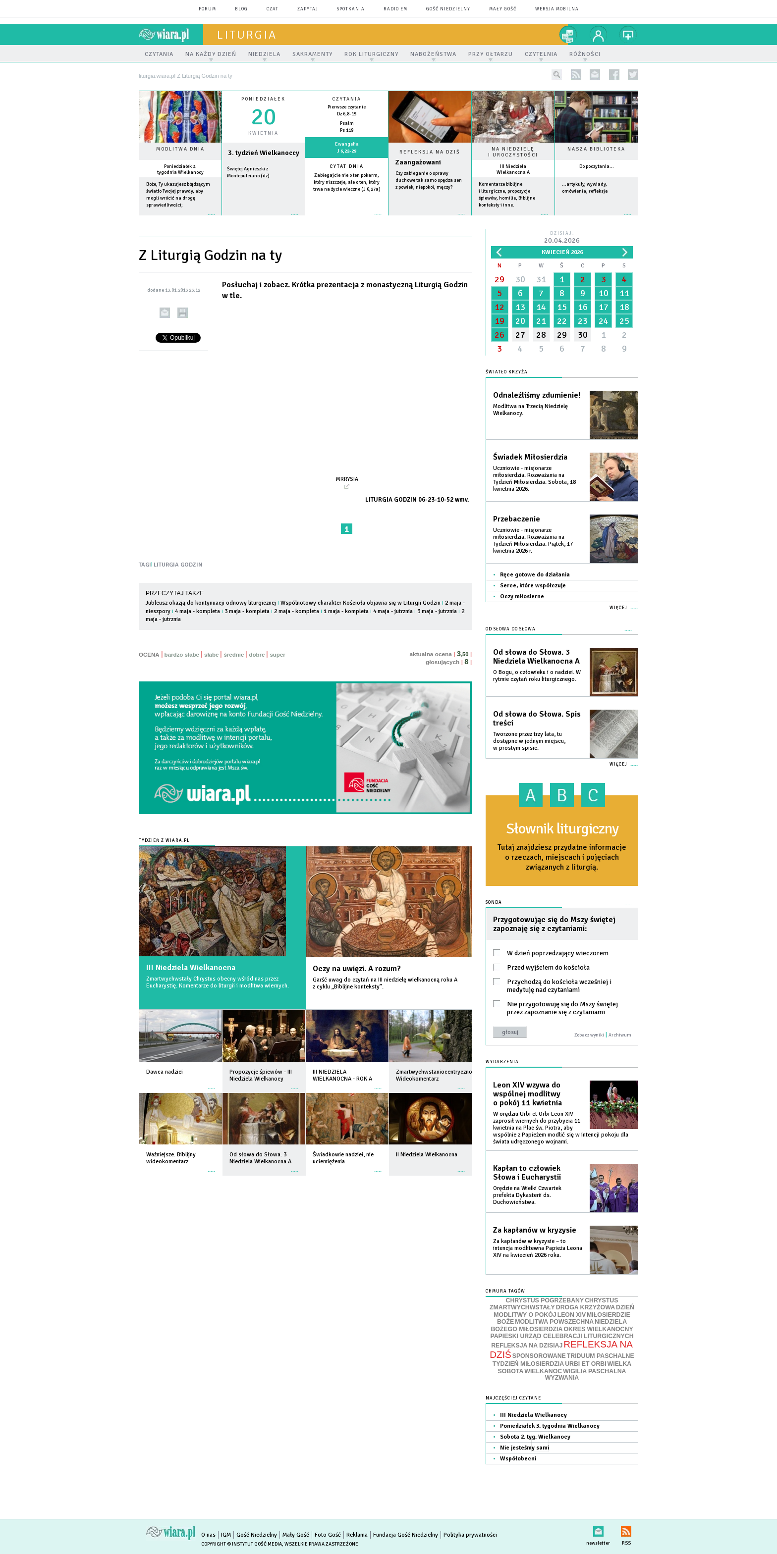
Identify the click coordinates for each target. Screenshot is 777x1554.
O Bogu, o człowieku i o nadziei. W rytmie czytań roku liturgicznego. (537, 676)
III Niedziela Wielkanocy (533, 1415)
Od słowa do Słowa (511, 629)
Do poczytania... (596, 166)
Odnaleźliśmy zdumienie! (536, 395)
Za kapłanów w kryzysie (534, 1230)
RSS (626, 1529)
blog (241, 9)
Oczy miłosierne (522, 596)
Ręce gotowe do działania (535, 574)
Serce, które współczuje (533, 585)
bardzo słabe (182, 655)
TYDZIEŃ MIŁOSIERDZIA (528, 1363)
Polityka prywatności (470, 1535)
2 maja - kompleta (296, 611)
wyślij (165, 313)
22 (562, 320)
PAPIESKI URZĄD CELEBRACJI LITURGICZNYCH (561, 1336)
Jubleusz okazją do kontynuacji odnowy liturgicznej (211, 603)
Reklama (357, 1535)
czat (272, 9)
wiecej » (263, 219)
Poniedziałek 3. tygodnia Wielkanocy (180, 169)
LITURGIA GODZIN (178, 565)
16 (583, 307)
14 (541, 307)
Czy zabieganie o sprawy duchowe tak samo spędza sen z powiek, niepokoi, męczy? (428, 180)
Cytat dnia (347, 166)
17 (604, 307)
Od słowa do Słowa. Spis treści (537, 718)
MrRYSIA (347, 478)
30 (520, 279)
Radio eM (395, 9)
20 (520, 320)
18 (624, 307)
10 (604, 293)
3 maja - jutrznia (437, 611)
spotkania (351, 9)
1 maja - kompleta (346, 611)
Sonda (494, 902)
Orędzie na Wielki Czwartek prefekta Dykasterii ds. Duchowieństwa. (527, 1195)
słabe (211, 655)
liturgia (247, 34)
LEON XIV (571, 1314)
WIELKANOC (543, 1371)
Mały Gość (502, 9)
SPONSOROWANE (539, 1355)
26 (499, 334)
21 (541, 320)
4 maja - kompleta (197, 611)
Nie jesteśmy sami (524, 1447)
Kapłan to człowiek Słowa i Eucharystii (527, 1173)
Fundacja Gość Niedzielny (405, 1535)
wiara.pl (171, 34)
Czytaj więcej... (429, 219)
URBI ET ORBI (585, 1363)
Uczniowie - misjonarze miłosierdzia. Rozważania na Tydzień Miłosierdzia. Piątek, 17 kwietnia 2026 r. (533, 540)
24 (604, 320)
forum (207, 9)
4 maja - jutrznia (393, 611)
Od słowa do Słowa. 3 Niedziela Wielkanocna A (536, 657)
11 (624, 293)
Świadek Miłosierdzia (530, 457)
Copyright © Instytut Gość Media (241, 1544)
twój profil (599, 35)
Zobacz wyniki (589, 1035)
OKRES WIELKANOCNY (598, 1329)
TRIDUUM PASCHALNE (600, 1355)
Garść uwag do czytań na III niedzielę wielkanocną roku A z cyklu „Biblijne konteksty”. (385, 983)
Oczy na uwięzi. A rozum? (357, 968)
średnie (233, 655)
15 (562, 307)
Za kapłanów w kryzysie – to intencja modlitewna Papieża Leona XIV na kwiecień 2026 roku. (537, 1248)
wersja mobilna (557, 9)
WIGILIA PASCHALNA (594, 1371)
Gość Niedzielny (448, 9)
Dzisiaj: (562, 238)
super (277, 655)
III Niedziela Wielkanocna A (513, 169)
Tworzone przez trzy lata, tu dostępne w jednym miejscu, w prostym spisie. (529, 741)
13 (520, 307)
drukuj (182, 313)
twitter (633, 74)
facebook (614, 74)
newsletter (595, 74)
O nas (208, 1535)
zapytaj (307, 9)
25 (624, 320)
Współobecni (518, 1458)
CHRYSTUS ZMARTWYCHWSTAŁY (554, 1304)
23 (583, 320)
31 (541, 279)
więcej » (180, 219)
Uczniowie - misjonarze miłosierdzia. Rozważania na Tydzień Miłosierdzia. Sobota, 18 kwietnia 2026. (534, 479)
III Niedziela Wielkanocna (190, 967)
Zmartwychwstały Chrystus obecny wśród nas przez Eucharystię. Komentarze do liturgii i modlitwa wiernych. (217, 982)
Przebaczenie (516, 519)
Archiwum (620, 1035)
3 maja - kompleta (247, 611)
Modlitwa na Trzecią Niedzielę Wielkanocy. (530, 410)
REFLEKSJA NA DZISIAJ (526, 1345)
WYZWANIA (562, 1377)
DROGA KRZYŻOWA (585, 1307)
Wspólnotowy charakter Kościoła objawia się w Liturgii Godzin (360, 603)
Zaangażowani (418, 162)
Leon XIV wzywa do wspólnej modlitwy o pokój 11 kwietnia (527, 1094)
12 (499, 307)
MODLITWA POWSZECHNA (554, 1321)
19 (499, 320)
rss (576, 74)
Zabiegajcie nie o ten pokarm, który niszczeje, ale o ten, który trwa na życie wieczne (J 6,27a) (347, 182)
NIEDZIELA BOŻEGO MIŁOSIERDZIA (559, 1325)
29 (499, 279)
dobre (257, 655)
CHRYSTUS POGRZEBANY (545, 1300)
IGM (226, 1535)
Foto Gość (328, 1535)
